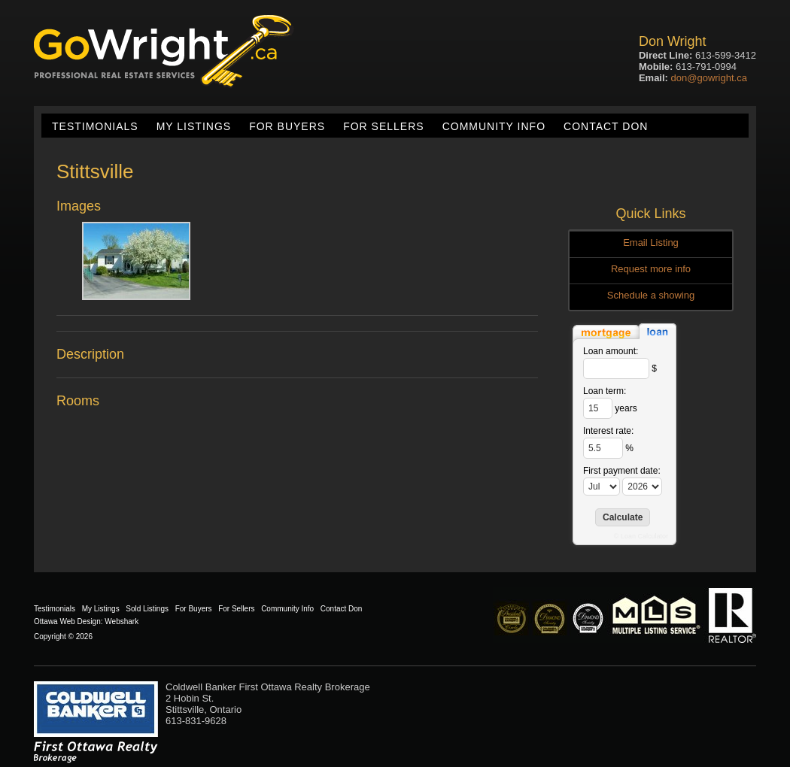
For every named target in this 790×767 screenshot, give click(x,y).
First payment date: (622, 470)
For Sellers (383, 126)
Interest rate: (608, 431)
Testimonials (95, 126)
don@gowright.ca (709, 77)
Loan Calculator (644, 536)
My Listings (193, 126)
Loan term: (604, 391)
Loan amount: (610, 351)
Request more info (651, 268)
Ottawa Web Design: (68, 621)
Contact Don (606, 126)
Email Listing (651, 242)
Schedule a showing (650, 295)
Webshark (121, 621)
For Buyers (287, 126)
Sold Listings (147, 609)
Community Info (493, 126)
